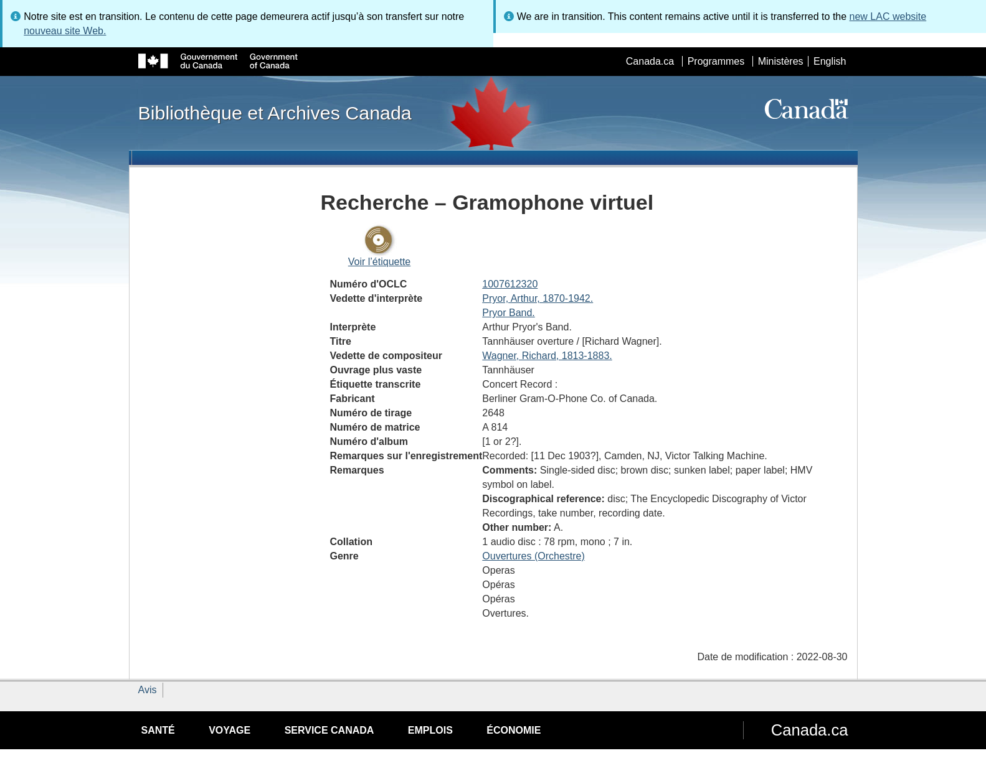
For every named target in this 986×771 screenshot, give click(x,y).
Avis (147, 690)
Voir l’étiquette (379, 261)
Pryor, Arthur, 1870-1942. (537, 298)
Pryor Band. (508, 312)
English (829, 61)
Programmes (716, 61)
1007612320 (510, 284)
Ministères (780, 61)
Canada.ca (650, 61)
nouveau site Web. (65, 31)
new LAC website (888, 16)
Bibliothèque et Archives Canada (275, 112)
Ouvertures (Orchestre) (533, 556)
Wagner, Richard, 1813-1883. (547, 355)
